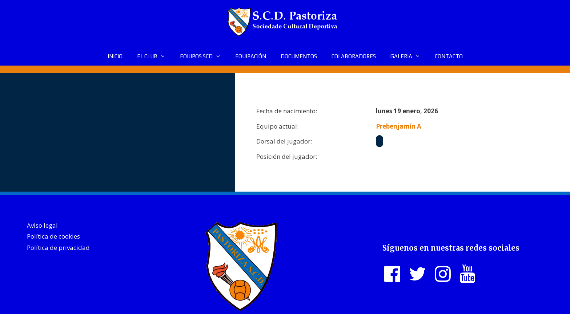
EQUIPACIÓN (250, 56)
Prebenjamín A (398, 126)
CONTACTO (449, 56)
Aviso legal (42, 225)
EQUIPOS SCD (204, 56)
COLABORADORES (354, 56)
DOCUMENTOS (299, 56)
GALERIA (409, 56)
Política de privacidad (58, 247)
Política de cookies (53, 236)
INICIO (115, 56)
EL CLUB (155, 56)
